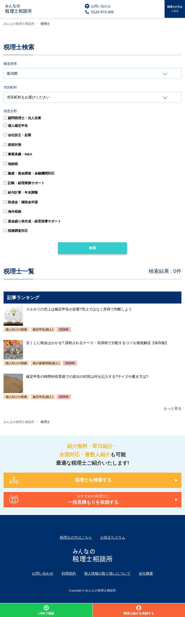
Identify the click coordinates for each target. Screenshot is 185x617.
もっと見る (172, 408)
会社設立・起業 (17, 135)
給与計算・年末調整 (21, 192)
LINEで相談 (46, 610)
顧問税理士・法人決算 (22, 118)
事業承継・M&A (18, 154)
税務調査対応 (16, 231)
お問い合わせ (98, 6)
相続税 (11, 164)
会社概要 (146, 573)
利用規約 (69, 573)
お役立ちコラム (112, 537)
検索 (92, 248)
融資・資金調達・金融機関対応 (29, 173)
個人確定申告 (16, 126)
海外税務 (12, 211)
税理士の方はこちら (174, 8)
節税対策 (12, 145)
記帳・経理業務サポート (24, 183)
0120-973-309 (99, 12)
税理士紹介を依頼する (138, 610)
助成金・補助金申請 (21, 202)
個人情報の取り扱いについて (107, 573)
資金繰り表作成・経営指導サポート (32, 221)
